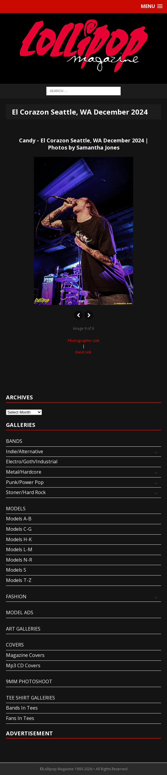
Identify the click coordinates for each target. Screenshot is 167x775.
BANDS (14, 441)
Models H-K (19, 539)
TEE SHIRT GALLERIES (30, 697)
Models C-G (18, 529)
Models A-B (18, 518)
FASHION (16, 596)
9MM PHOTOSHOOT (29, 681)
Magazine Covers (25, 655)
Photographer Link (84, 340)
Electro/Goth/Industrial (31, 461)
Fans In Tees (20, 718)
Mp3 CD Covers (23, 665)
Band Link (83, 352)
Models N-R (19, 560)
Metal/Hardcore (23, 472)
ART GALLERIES (23, 629)
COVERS (15, 644)
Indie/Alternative (24, 451)
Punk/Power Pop (25, 482)
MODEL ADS (19, 612)
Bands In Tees (22, 708)
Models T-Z (18, 580)
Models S (16, 570)
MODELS (16, 508)
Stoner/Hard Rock (26, 492)
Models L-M (19, 549)
